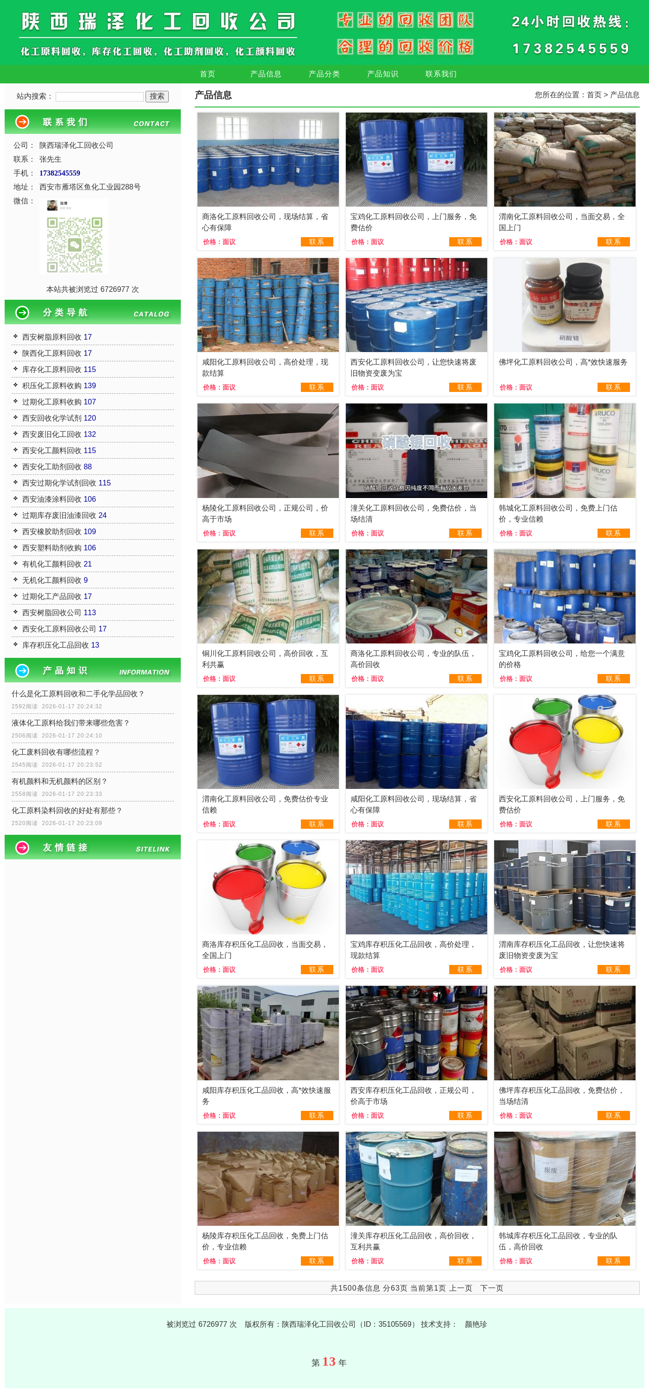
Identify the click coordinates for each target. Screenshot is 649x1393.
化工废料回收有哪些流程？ (56, 752)
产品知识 (383, 74)
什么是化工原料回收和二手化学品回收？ (78, 694)
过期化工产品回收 (52, 596)
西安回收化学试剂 (52, 418)
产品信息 (266, 74)
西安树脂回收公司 (52, 613)
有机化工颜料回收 (52, 564)
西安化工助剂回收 (52, 467)
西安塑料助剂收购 (52, 548)
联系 (317, 242)
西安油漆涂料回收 (52, 499)
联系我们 (441, 74)
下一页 (492, 1288)
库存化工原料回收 (52, 369)
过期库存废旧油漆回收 (59, 515)
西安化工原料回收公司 (59, 629)
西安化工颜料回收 (52, 450)
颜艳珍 (476, 1324)
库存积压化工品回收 (55, 645)
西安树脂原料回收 (52, 337)
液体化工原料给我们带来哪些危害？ (71, 723)
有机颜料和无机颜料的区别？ (60, 781)
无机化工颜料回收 (52, 580)
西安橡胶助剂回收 (52, 532)
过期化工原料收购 (52, 402)
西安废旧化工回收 (52, 434)
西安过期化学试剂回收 (59, 483)
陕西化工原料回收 (52, 353)
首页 (208, 74)
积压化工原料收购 (52, 386)
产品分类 (324, 74)
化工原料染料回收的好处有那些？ (67, 810)
